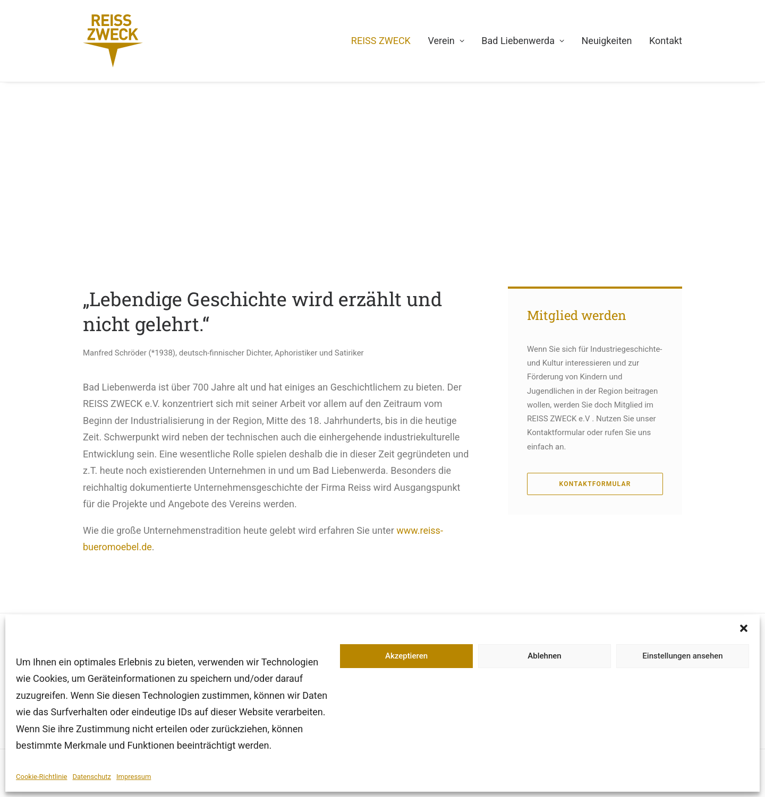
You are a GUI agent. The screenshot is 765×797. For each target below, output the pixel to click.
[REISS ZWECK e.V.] (113, 40)
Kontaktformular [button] (595, 484)
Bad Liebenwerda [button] (522, 40)
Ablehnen (544, 656)
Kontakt (665, 40)
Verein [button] (446, 40)
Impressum (133, 777)
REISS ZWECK (381, 40)
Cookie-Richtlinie (41, 777)
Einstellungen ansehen (682, 656)
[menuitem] (384, 41)
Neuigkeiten (607, 40)
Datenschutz (91, 777)
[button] (743, 628)
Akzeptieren (406, 656)
